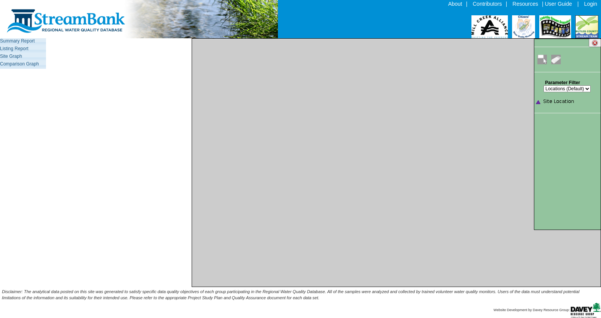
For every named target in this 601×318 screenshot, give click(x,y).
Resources (525, 4)
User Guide (558, 4)
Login (590, 4)
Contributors (487, 4)
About (455, 4)
